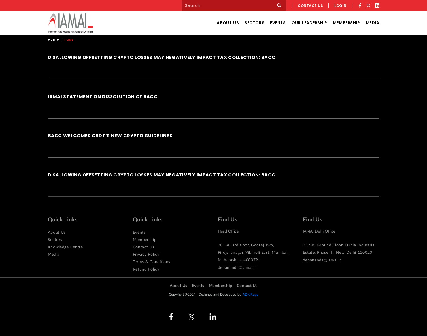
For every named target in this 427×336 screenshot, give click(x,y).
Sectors (254, 23)
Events (278, 23)
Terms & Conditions (152, 262)
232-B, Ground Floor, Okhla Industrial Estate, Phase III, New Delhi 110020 (339, 249)
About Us (228, 23)
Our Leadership (309, 23)
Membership (346, 23)
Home (53, 39)
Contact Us (143, 247)
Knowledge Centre (65, 247)
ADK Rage (250, 294)
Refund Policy (146, 269)
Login (340, 5)
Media (372, 23)
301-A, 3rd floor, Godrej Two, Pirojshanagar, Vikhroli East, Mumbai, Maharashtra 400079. (253, 252)
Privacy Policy (146, 255)
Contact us (310, 5)
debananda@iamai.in (237, 268)
